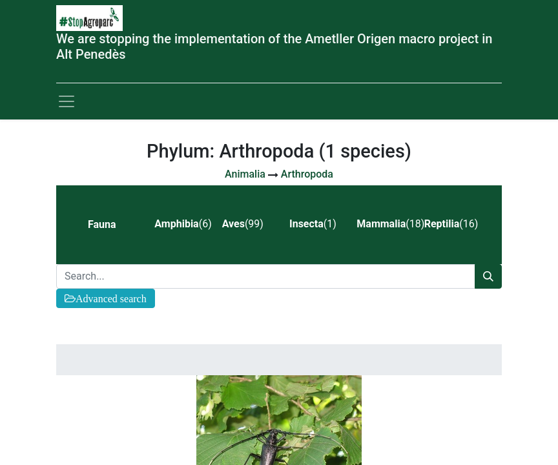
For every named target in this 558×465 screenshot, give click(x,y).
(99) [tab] (243, 224)
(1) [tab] (312, 224)
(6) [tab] (182, 224)
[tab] (110, 224)
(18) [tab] (384, 224)
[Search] (488, 276)
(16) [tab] (451, 224)
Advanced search (111, 298)
